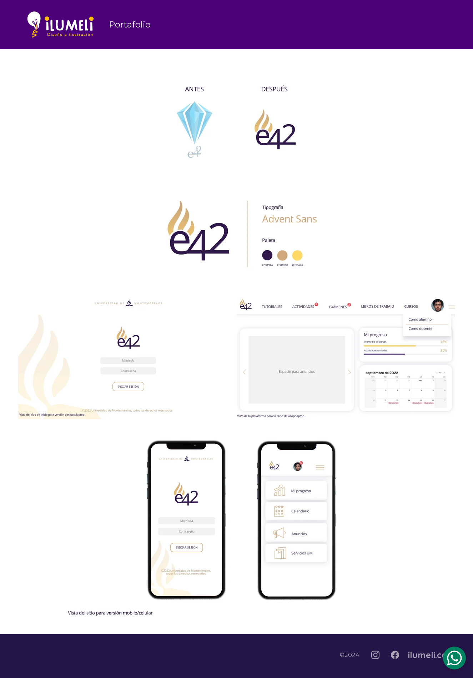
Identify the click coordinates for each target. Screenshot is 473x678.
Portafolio (130, 24)
